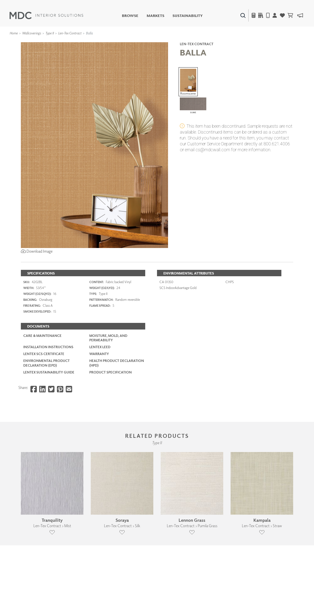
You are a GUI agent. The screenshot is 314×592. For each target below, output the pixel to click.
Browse (130, 15)
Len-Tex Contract (69, 33)
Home (14, 33)
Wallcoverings (31, 33)
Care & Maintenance (42, 335)
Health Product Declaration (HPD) (116, 362)
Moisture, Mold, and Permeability (108, 337)
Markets (155, 15)
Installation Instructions (48, 347)
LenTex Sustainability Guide (48, 372)
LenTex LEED (99, 347)
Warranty (99, 354)
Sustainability (187, 15)
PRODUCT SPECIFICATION (110, 372)
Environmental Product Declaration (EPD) (46, 362)
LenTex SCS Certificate (43, 354)
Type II (49, 33)
